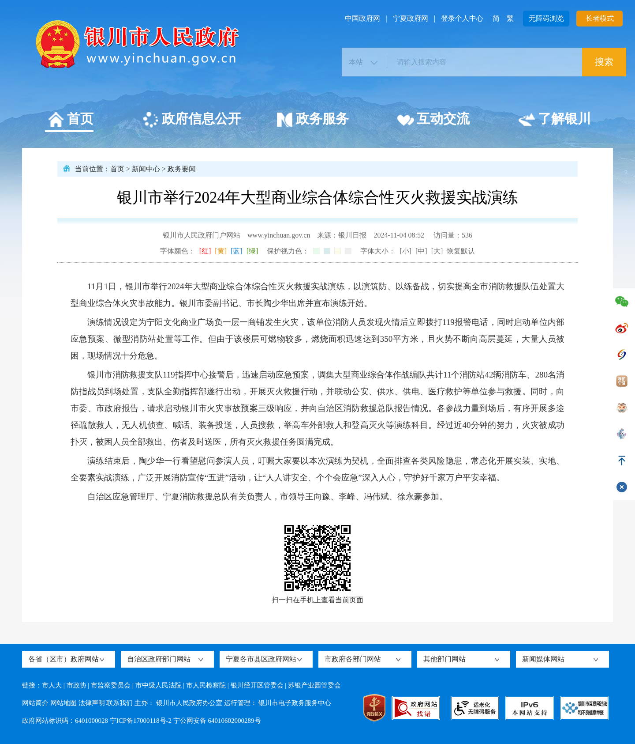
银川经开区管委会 (257, 685)
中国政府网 (362, 18)
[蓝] (237, 251)
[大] (437, 251)
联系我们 (119, 702)
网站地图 (63, 702)
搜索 (604, 62)
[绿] (252, 251)
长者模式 (600, 18)
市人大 (52, 685)
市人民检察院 (206, 685)
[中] (421, 251)
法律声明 (91, 702)
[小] (405, 251)
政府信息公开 (191, 120)
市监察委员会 (111, 685)
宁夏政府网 (410, 18)
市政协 (76, 685)
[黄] (221, 251)
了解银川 (554, 120)
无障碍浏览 (546, 18)
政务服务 (312, 120)
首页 (70, 120)
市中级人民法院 (158, 685)
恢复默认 (461, 251)
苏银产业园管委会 (314, 685)
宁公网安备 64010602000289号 (217, 720)
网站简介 (35, 702)
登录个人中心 (462, 18)
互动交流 (433, 120)
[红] (205, 251)
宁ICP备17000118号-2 (141, 720)
